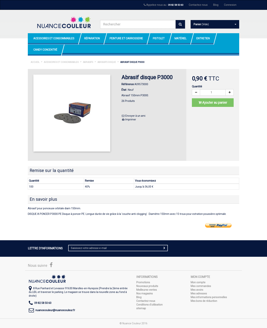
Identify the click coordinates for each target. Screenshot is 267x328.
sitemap (141, 308)
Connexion (230, 4)
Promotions (143, 282)
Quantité (197, 86)
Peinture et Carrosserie (126, 38)
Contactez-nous (198, 4)
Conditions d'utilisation (149, 304)
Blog (215, 4)
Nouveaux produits (147, 286)
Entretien (203, 38)
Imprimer (128, 119)
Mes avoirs (197, 289)
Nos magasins (144, 293)
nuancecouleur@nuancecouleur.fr (55, 310)
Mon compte (198, 282)
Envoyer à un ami (133, 115)
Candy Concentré (45, 49)
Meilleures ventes (146, 289)
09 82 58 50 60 (175, 5)
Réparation (92, 38)
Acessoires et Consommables (53, 38)
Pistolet (159, 38)
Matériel (180, 38)
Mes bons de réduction (204, 300)
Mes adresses (199, 293)
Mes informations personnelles (209, 297)
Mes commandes (201, 286)
